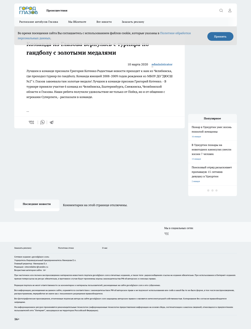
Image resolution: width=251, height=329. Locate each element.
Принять (220, 36)
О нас (104, 248)
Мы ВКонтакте (77, 21)
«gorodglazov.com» (40, 256)
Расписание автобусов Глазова (38, 21)
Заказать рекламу (133, 21)
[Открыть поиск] (221, 10)
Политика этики (66, 248)
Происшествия (56, 10)
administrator (162, 64)
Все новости (104, 21)
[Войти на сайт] (229, 10)
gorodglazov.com (101, 275)
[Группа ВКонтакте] (166, 233)
